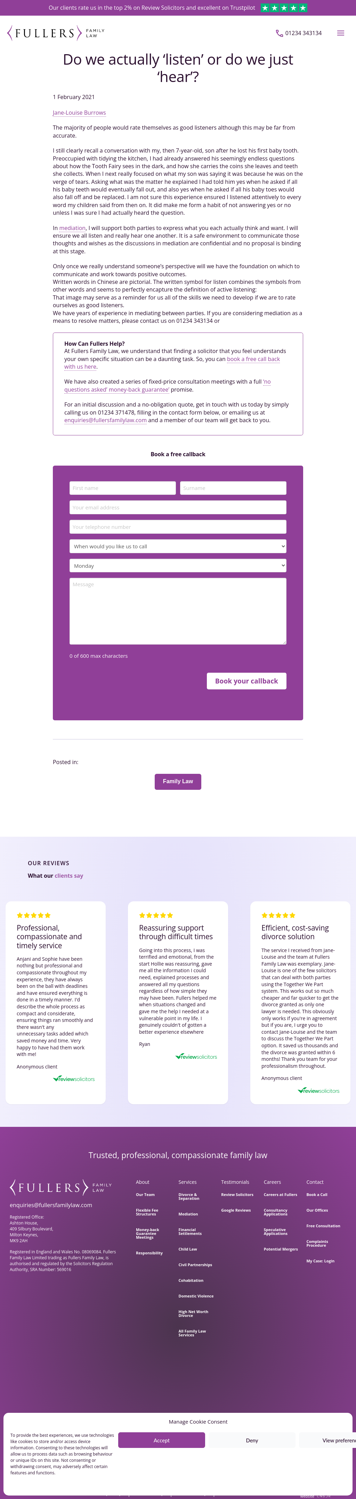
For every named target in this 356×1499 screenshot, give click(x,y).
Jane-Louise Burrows (79, 112)
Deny (252, 1440)
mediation (72, 228)
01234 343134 (303, 33)
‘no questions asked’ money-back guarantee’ (167, 385)
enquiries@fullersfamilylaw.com (105, 420)
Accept (162, 1440)
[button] (340, 33)
